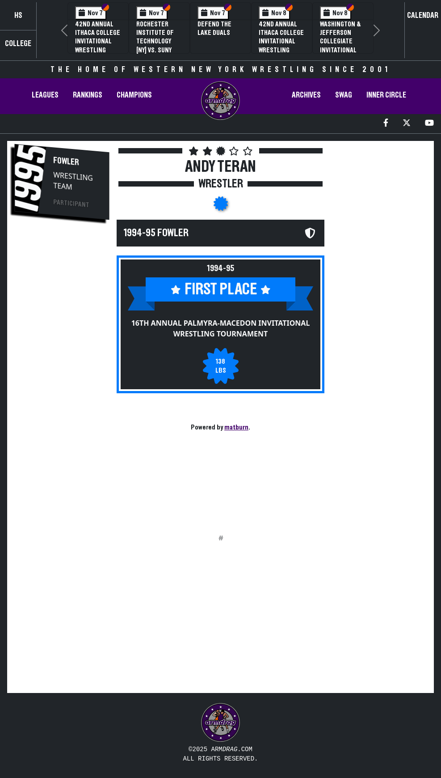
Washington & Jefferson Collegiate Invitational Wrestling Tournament (340, 46)
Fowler (66, 161)
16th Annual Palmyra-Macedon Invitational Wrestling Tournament (220, 328)
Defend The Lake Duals (214, 28)
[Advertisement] (62, 378)
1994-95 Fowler (156, 233)
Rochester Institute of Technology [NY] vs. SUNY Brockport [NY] (158, 41)
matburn (236, 427)
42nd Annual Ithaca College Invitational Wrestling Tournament (97, 41)
